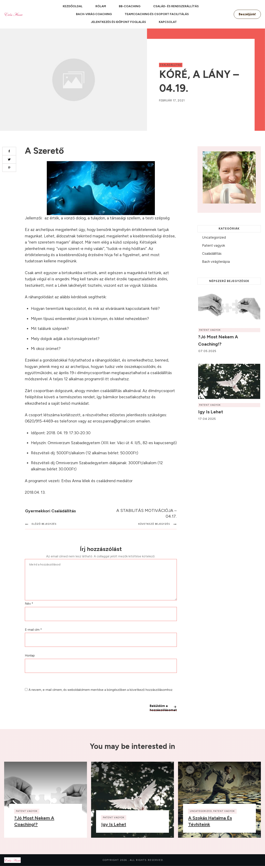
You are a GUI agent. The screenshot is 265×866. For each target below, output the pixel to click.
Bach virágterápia (216, 261)
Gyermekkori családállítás (50, 510)
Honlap (30, 655)
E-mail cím (33, 630)
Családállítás (171, 64)
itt (107, 379)
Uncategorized (214, 237)
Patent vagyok (213, 245)
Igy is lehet (210, 412)
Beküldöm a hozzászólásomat (163, 707)
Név (29, 603)
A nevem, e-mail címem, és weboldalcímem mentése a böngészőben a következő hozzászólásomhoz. (101, 690)
